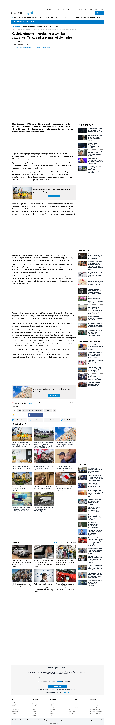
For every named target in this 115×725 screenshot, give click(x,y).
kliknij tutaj (66, 692)
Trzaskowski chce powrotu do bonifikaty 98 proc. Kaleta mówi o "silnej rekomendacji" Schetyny (43, 467)
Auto (33, 702)
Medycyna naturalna (74, 707)
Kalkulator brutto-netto (96, 711)
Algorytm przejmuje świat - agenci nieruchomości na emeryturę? (64, 488)
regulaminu (59, 681)
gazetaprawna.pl (94, 9)
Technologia (35, 704)
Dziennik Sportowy (55, 26)
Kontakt (14, 720)
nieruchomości (28, 410)
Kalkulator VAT (94, 707)
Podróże (34, 713)
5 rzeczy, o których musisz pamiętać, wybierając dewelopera (20, 488)
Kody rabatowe (53, 704)
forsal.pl (57, 9)
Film (51, 711)
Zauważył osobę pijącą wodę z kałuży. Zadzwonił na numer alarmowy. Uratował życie (21, 509)
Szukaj (99, 13)
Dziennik (14, 29)
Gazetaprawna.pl (16, 704)
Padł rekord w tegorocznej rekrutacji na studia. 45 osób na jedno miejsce (66, 562)
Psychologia (72, 711)
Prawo (70, 702)
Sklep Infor (14, 713)
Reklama (30, 720)
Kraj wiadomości (70, 543)
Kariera (38, 720)
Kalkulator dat (93, 702)
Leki (70, 705)
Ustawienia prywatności (90, 720)
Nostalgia (24, 26)
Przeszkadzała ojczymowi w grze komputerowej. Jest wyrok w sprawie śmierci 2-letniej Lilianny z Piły (65, 467)
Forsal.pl (14, 707)
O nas (22, 720)
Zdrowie (34, 711)
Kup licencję (29, 403)
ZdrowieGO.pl (82, 9)
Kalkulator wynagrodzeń (96, 713)
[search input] (85, 13)
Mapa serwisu (75, 720)
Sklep (101, 9)
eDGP (13, 705)
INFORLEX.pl (66, 9)
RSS (102, 720)
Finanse (70, 704)
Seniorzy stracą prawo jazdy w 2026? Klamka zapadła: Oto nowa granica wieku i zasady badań (43, 563)
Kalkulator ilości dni (95, 704)
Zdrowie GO (31, 26)
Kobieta (51, 702)
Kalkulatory (93, 699)
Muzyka (52, 713)
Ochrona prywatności (60, 720)
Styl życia (71, 713)
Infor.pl (13, 702)
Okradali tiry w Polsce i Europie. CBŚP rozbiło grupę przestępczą (43, 509)
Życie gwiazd (53, 709)
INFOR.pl (49, 9)
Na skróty (15, 699)
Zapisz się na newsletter (41, 47)
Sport (33, 709)
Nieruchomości (17, 22)
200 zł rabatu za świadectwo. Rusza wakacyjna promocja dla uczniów (21, 586)
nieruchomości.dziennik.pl (24, 29)
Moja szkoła (53, 707)
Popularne (58, 543)
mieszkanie (39, 410)
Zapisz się (57, 686)
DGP (74, 9)
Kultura (51, 715)
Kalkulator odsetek (95, 709)
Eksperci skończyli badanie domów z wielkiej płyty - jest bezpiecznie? (51, 390)
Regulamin (47, 720)
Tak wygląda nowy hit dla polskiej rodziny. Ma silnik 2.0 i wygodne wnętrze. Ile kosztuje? (21, 563)
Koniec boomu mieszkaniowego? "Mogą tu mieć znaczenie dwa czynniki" (21, 466)
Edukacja (52, 705)
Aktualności (29, 22)
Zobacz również (54, 196)
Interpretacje (15, 711)
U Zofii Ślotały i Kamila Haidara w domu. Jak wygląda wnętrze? (44, 487)
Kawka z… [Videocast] (42, 26)
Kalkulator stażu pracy (95, 705)
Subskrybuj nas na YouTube (22, 47)
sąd (19, 410)
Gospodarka (35, 705)
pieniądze (48, 410)
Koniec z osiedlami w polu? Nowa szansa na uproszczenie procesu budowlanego (52, 191)
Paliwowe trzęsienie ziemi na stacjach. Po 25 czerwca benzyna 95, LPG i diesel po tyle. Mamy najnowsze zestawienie (66, 587)
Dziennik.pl (35, 699)
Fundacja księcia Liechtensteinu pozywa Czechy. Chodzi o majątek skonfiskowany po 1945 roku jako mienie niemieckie (44, 445)
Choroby (71, 709)
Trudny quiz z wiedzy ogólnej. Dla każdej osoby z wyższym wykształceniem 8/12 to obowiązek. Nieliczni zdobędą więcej (43, 587)
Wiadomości (35, 707)
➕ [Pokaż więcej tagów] (54, 410)
